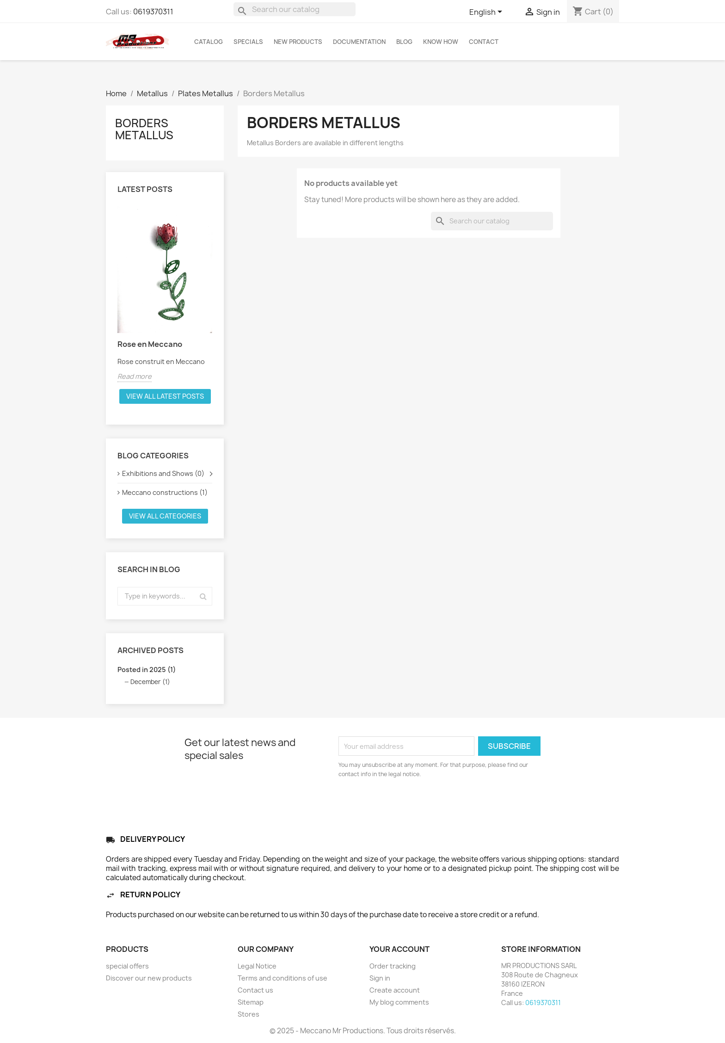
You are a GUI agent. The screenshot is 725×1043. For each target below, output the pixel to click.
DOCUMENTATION (359, 41)
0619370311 (153, 11)
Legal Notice (257, 966)
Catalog (208, 41)
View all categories (165, 516)
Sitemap (251, 1002)
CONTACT (483, 41)
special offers (127, 966)
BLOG (404, 41)
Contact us (255, 990)
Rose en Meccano (149, 344)
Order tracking (392, 966)
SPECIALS (248, 41)
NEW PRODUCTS (298, 41)
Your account (399, 949)
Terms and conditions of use (282, 978)
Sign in (379, 978)
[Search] (294, 9)
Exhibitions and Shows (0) (163, 473)
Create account (394, 990)
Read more (134, 376)
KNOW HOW (440, 41)
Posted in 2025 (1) (146, 669)
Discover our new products (149, 978)
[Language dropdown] (487, 12)
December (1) (150, 682)
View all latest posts (165, 396)
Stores (248, 1014)
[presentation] (415, 804)
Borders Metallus (144, 129)
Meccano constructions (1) (165, 492)
